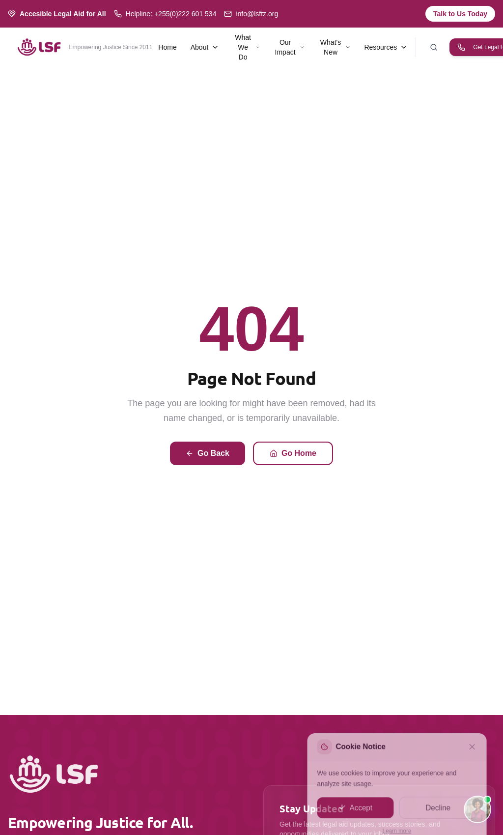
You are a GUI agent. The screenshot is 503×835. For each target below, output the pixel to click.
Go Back (207, 453)
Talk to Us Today (460, 14)
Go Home (293, 453)
